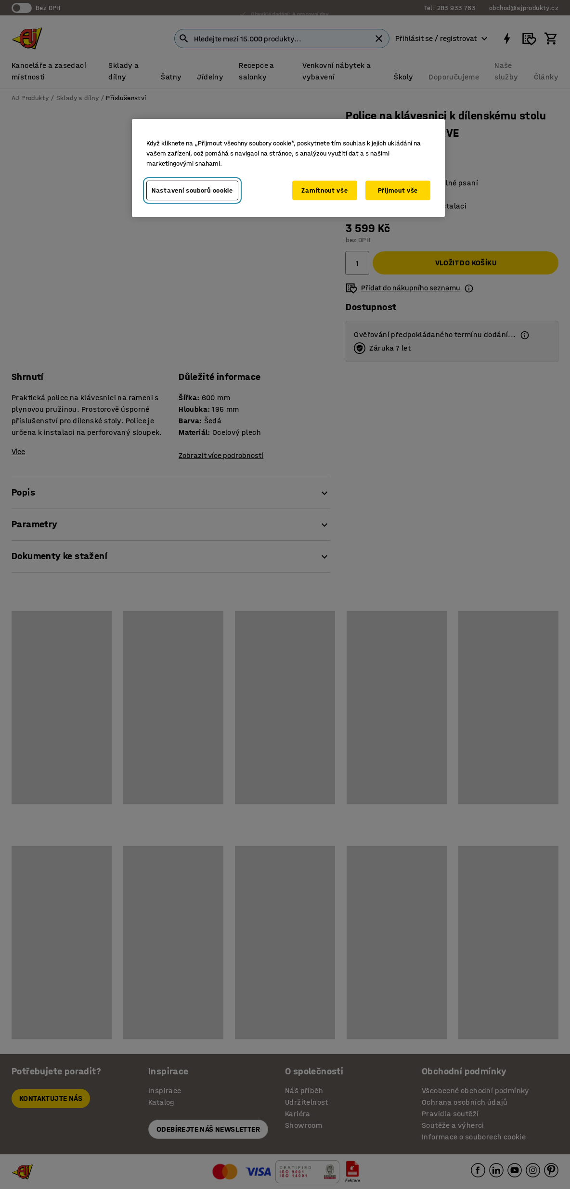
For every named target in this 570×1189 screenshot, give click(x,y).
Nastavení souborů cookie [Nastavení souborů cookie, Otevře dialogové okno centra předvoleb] (192, 190)
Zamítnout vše (324, 190)
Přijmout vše (398, 190)
